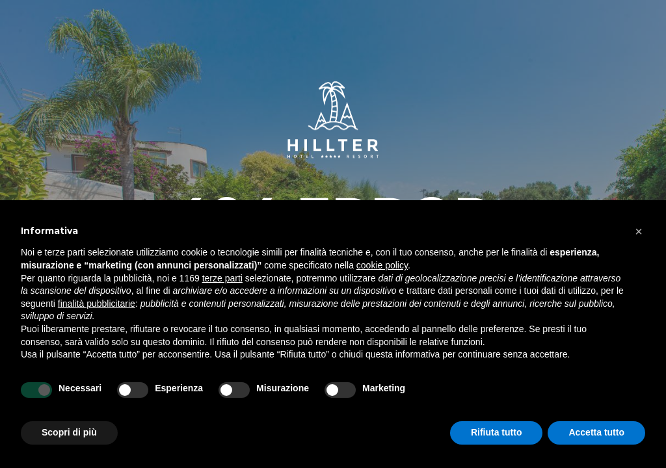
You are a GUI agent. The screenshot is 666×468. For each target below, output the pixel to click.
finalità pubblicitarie (96, 303)
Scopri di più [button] (69, 432)
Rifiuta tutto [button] (496, 432)
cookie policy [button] (382, 265)
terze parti (222, 278)
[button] (638, 231)
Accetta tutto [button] (596, 432)
